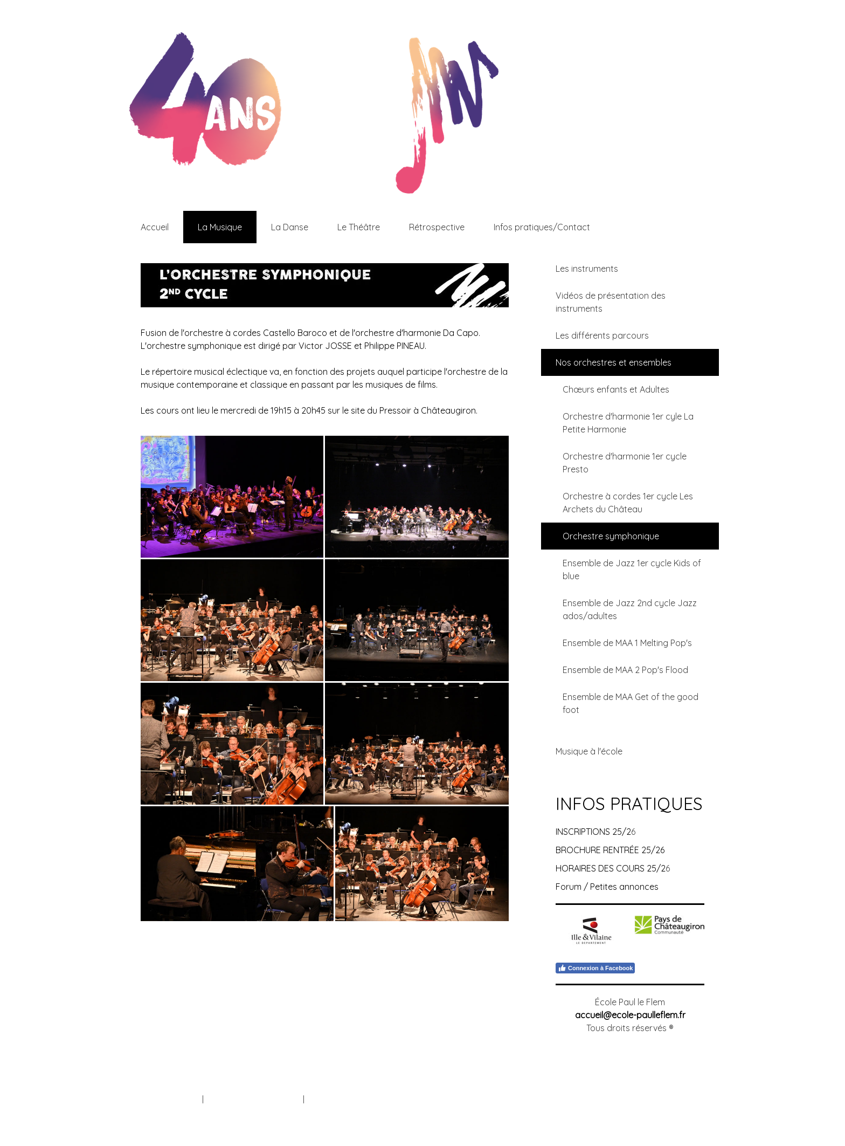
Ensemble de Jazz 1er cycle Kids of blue (632, 569)
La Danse (289, 227)
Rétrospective (437, 227)
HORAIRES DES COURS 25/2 (611, 868)
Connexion (685, 1111)
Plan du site (327, 1099)
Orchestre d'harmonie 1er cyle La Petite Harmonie (628, 423)
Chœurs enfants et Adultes (616, 389)
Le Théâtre (358, 227)
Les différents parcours (602, 335)
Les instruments (587, 268)
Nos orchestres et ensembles (613, 362)
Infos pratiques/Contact (542, 227)
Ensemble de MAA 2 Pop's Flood (625, 669)
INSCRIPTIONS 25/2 (593, 831)
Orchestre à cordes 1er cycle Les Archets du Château (628, 502)
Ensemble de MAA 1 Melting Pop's (627, 642)
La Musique (220, 227)
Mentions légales (170, 1099)
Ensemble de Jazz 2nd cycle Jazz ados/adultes (630, 609)
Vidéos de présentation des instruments (611, 302)
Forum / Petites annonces (607, 886)
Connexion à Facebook (595, 968)
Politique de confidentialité (253, 1099)
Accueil (155, 227)
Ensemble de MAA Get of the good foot (630, 703)
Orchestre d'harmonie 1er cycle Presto (625, 463)
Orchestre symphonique (611, 536)
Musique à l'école (589, 751)
